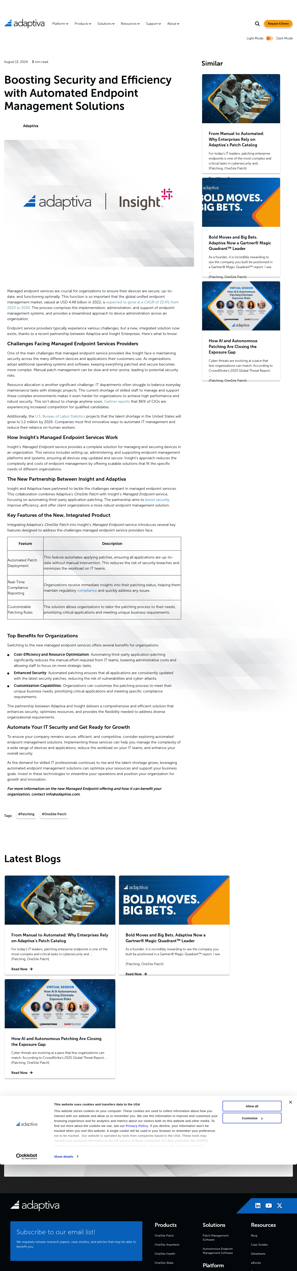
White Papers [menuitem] (259, 1195)
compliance (87, 590)
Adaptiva (30, 126)
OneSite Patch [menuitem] (164, 1131)
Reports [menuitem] (256, 1168)
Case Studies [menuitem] (259, 1140)
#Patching (26, 814)
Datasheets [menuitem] (258, 1149)
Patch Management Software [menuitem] (216, 1133)
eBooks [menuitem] (256, 1159)
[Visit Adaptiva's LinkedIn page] (255, 1102)
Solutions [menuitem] (104, 24)
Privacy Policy (137, 1232)
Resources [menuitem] (129, 24)
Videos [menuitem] (255, 1177)
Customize (252, 1224)
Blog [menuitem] (254, 1131)
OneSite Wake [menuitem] (164, 1159)
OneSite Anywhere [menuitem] (167, 1140)
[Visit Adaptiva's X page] (278, 1102)
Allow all (252, 1212)
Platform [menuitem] (58, 24)
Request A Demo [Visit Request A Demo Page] (276, 23)
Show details (63, 1263)
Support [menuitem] (152, 24)
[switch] (269, 38)
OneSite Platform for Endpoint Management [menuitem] (218, 1174)
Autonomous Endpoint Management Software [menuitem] (218, 1147)
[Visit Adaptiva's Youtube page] (266, 1102)
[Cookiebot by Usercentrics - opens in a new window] (27, 1263)
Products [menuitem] (81, 24)
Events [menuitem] (159, 1200)
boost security (157, 499)
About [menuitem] (171, 24)
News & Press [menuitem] (164, 1191)
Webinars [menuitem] (257, 1186)
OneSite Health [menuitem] (165, 1149)
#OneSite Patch (54, 814)
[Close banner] (290, 1208)
